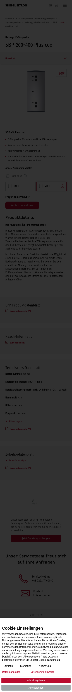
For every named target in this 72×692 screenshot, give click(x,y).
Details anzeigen (11, 671)
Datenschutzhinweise (42, 671)
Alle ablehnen (36, 687)
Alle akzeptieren (36, 680)
